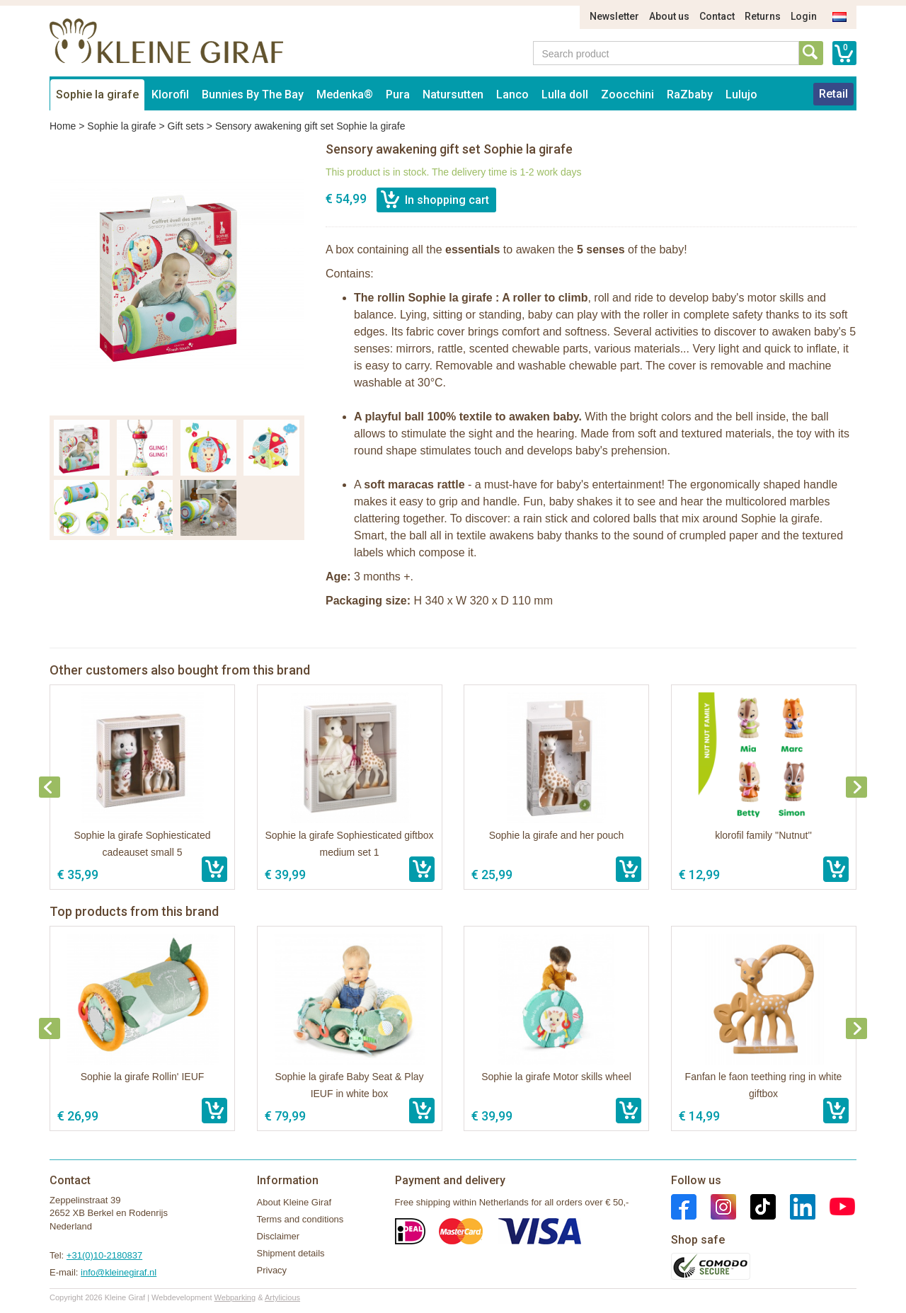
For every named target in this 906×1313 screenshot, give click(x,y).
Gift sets (186, 126)
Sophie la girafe (97, 94)
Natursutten (453, 94)
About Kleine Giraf (294, 1202)
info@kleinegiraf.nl (118, 1272)
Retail (833, 94)
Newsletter (614, 16)
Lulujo (741, 94)
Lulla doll (564, 94)
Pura (398, 94)
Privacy (272, 1270)
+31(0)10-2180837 (104, 1255)
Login (804, 16)
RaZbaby (690, 94)
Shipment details (291, 1253)
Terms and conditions (300, 1219)
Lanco (512, 94)
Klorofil (170, 94)
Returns (763, 16)
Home (63, 126)
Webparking (235, 1297)
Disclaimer (278, 1236)
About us (669, 16)
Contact (717, 16)
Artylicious (282, 1297)
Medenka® (344, 94)
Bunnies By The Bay (253, 94)
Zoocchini (627, 94)
